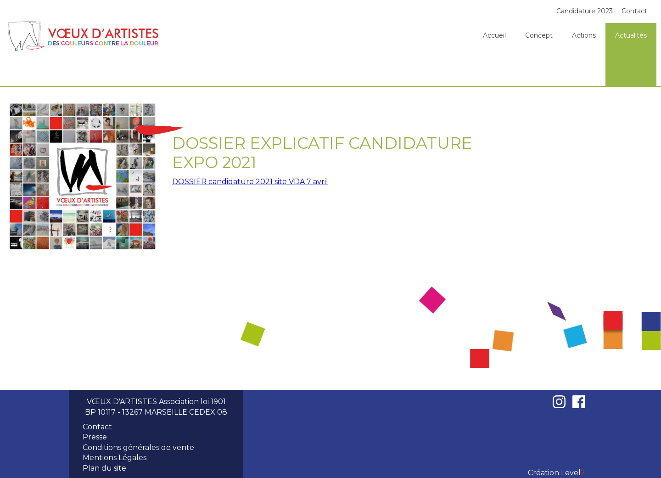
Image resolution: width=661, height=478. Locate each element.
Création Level (556, 472)
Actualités (631, 35)
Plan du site (104, 468)
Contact (634, 11)
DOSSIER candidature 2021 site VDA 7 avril (250, 181)
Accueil (494, 35)
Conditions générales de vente (138, 447)
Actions (584, 35)
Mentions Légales (114, 457)
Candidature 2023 (584, 11)
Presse (95, 437)
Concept (539, 35)
